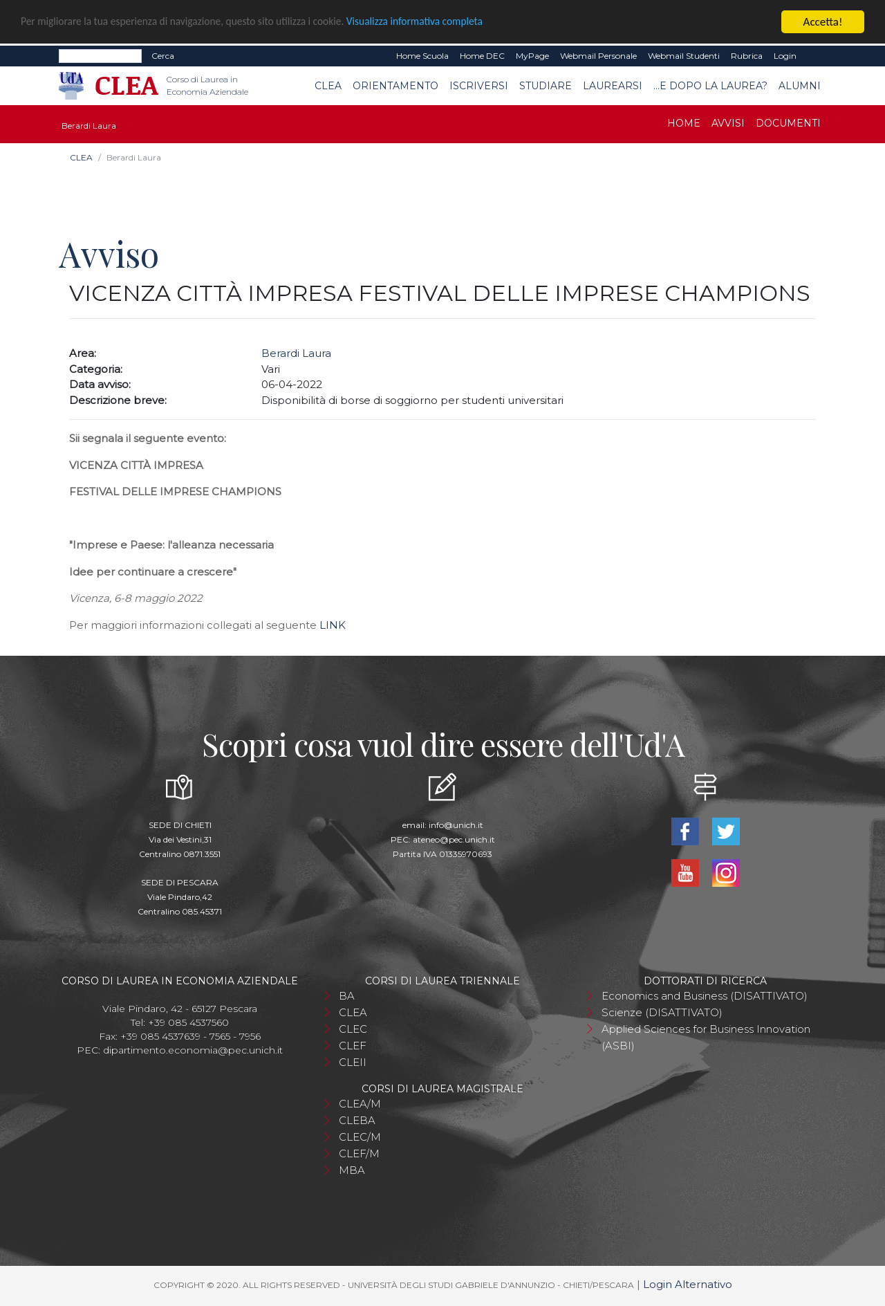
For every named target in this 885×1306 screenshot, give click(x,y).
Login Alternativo (687, 1284)
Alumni (800, 86)
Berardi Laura (296, 353)
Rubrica (747, 55)
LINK (332, 625)
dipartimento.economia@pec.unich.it (193, 1050)
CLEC (353, 1029)
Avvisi (728, 123)
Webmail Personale (598, 55)
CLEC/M (360, 1136)
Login (785, 55)
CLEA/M (360, 1103)
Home (683, 123)
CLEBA (357, 1120)
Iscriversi (478, 86)
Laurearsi (612, 86)
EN (814, 56)
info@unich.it (456, 825)
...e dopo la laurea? (710, 86)
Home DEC (482, 55)
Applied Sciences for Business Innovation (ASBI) (706, 1037)
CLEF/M (359, 1153)
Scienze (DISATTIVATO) (662, 1012)
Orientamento (395, 86)
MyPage (532, 55)
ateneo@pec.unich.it (454, 839)
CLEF (352, 1045)
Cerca (162, 55)
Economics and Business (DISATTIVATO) (705, 995)
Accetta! (823, 22)
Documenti (788, 123)
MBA (352, 1170)
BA (347, 995)
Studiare (545, 86)
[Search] (100, 56)
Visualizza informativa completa (455, 22)
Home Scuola (422, 55)
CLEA (328, 86)
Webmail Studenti (684, 55)
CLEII (352, 1062)
